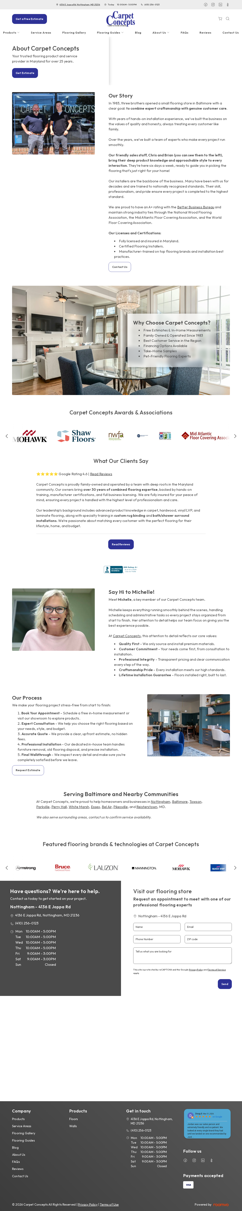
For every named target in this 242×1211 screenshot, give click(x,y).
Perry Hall (59, 807)
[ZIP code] (208, 939)
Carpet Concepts (127, 636)
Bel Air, (107, 807)
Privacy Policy (196, 969)
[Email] (208, 927)
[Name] (156, 927)
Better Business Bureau (195, 207)
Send (224, 984)
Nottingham (160, 801)
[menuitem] (41, 32)
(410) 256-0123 (151, 4)
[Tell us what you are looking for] (182, 955)
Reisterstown (146, 807)
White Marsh (79, 807)
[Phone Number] (156, 939)
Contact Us (119, 267)
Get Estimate (25, 73)
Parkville (43, 807)
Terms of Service (217, 969)
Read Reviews (101, 474)
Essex (95, 807)
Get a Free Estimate (29, 19)
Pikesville (120, 807)
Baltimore (180, 801)
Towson (195, 801)
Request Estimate (28, 770)
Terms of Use (109, 1204)
